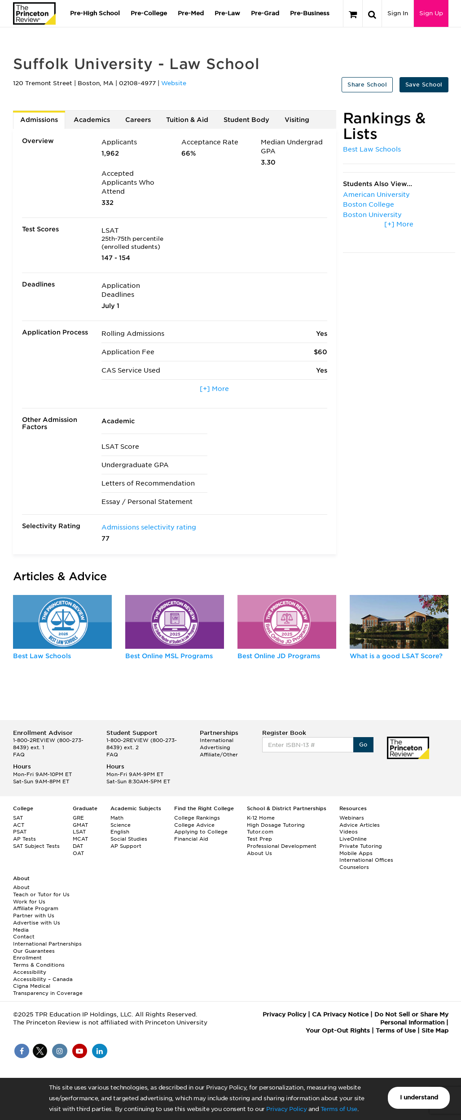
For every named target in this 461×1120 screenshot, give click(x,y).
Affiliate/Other (219, 754)
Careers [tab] (138, 119)
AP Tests (24, 839)
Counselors (354, 867)
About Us (259, 853)
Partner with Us (33, 915)
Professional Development (281, 846)
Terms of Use (339, 1109)
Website (173, 83)
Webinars (351, 818)
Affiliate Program (35, 908)
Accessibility (29, 972)
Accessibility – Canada (43, 979)
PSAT (19, 832)
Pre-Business (309, 13)
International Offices (366, 860)
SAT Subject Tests (36, 846)
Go (363, 744)
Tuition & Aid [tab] (187, 119)
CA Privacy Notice (340, 1014)
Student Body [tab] (246, 119)
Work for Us (29, 902)
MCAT (80, 839)
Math (116, 818)
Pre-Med (191, 13)
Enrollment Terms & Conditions (39, 961)
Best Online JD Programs (278, 656)
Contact (24, 936)
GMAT (80, 825)
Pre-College (149, 13)
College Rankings (197, 818)
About (21, 887)
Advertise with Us (36, 923)
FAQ (19, 754)
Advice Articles (359, 825)
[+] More (214, 388)
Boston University (372, 214)
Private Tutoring (360, 846)
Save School (423, 84)
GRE (78, 818)
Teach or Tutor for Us (41, 894)
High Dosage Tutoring (276, 825)
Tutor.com (260, 832)
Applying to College (201, 832)
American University (376, 194)
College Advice (194, 825)
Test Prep (259, 839)
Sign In (397, 13)
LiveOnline (353, 839)
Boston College (368, 204)
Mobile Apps (356, 853)
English (119, 832)
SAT (18, 818)
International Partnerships (47, 944)
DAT (78, 846)
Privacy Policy (286, 1109)
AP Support (125, 846)
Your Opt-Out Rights (338, 1030)
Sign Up (431, 13)
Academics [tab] (92, 119)
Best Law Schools (372, 149)
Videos (348, 832)
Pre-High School (95, 13)
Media (21, 930)
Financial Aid (191, 839)
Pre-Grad (265, 13)
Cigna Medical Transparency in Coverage (48, 989)
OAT (78, 853)
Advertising (215, 747)
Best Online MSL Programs (169, 656)
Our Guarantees (34, 951)
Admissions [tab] (39, 119)
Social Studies (128, 839)
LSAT (79, 832)
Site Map (434, 1030)
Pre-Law (227, 13)
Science (120, 825)
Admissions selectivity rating (148, 527)
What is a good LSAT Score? (396, 656)
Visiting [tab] (297, 119)
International (216, 740)
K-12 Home (261, 818)
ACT (18, 825)
